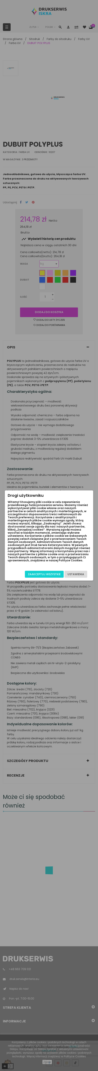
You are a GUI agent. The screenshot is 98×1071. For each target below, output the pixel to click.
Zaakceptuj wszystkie (44, 574)
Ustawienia (76, 574)
